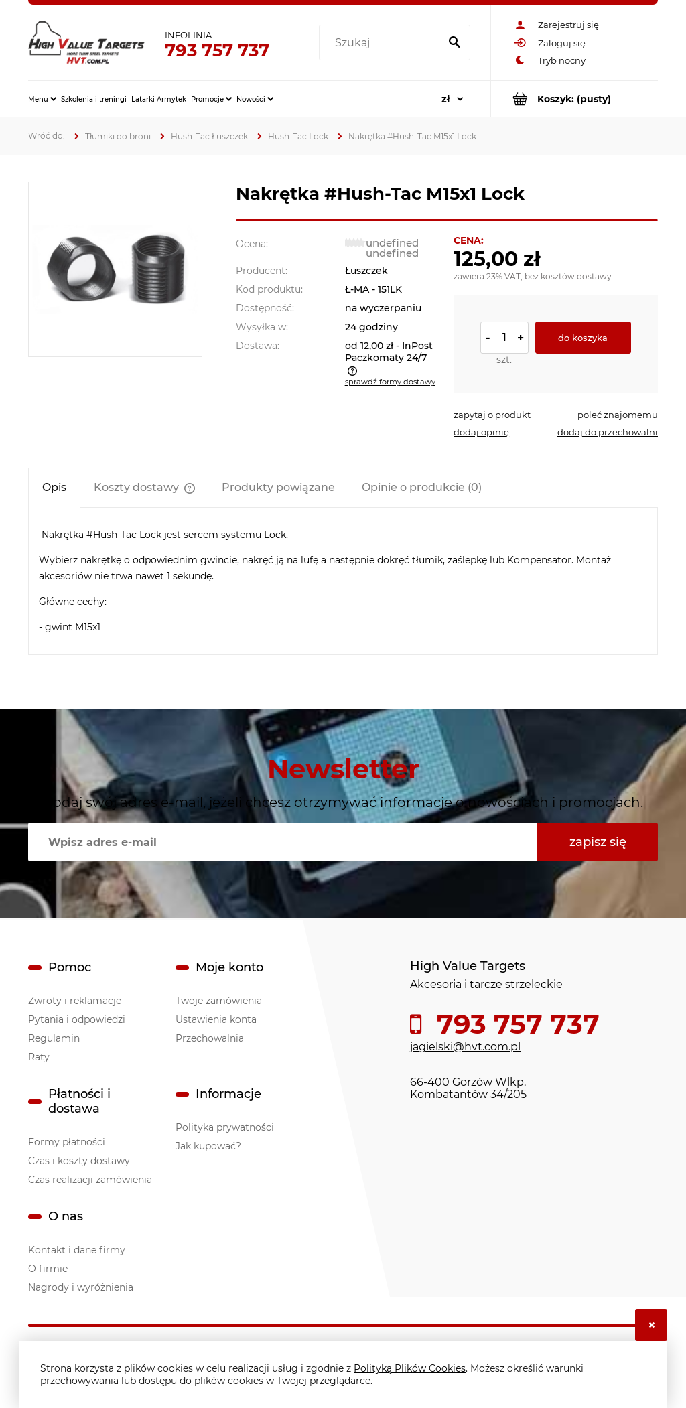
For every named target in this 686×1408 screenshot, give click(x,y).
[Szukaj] (454, 42)
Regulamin (54, 1038)
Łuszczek (366, 271)
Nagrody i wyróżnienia (80, 1287)
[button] (492, 414)
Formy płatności (66, 1142)
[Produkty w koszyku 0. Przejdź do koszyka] (574, 99)
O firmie (48, 1269)
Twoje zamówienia (219, 1001)
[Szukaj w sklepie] (382, 43)
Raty (39, 1057)
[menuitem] (42, 99)
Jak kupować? (208, 1146)
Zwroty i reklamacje (74, 1001)
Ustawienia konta (216, 1019)
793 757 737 (217, 50)
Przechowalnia (210, 1038)
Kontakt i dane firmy (76, 1250)
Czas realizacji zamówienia (90, 1180)
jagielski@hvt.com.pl (465, 1046)
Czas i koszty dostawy (79, 1161)
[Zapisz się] (597, 842)
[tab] (54, 487)
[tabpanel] (343, 581)
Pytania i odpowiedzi (76, 1019)
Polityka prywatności (225, 1127)
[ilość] (504, 338)
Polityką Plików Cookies (410, 1368)
